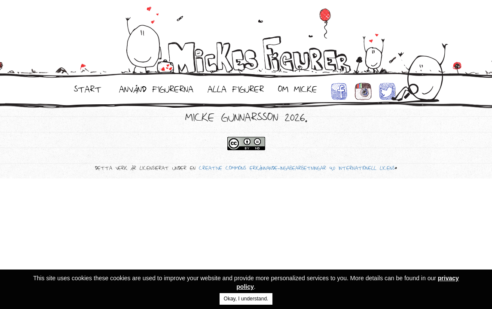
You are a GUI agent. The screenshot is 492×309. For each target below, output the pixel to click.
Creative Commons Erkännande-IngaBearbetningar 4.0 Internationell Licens (297, 169)
